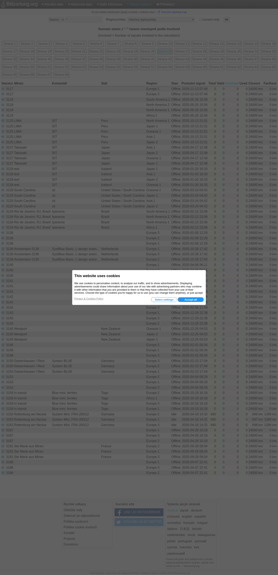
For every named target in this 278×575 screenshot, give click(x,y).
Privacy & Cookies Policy (88, 298)
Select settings (164, 299)
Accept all (190, 299)
